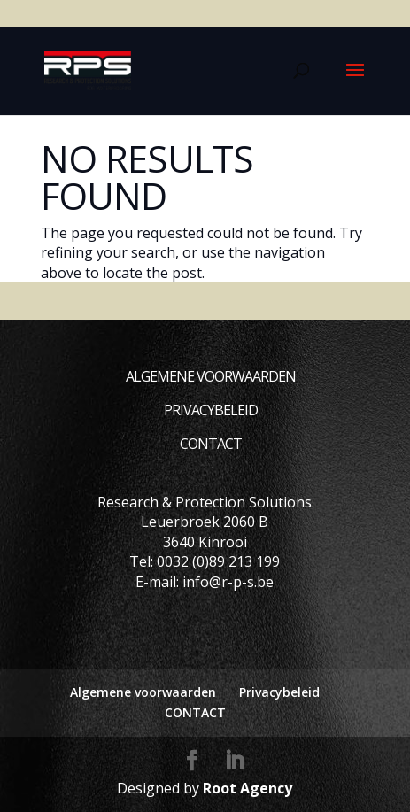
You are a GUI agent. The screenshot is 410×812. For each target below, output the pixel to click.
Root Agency (247, 788)
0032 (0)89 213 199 (218, 561)
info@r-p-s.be (228, 582)
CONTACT (211, 443)
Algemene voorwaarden (211, 376)
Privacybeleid (211, 410)
